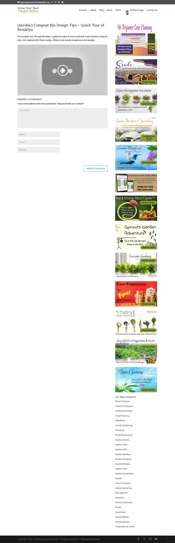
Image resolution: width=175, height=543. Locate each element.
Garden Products (123, 459)
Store (118, 10)
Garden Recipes (123, 464)
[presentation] (36, 159)
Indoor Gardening (123, 488)
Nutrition (119, 497)
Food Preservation (124, 435)
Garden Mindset (123, 454)
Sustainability (122, 517)
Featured (119, 430)
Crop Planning (122, 415)
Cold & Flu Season (124, 406)
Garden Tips (121, 468)
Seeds (118, 507)
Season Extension (124, 502)
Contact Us (152, 10)
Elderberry (120, 420)
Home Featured (122, 483)
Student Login (137, 10)
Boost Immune (122, 401)
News (109, 10)
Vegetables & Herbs (125, 526)
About (93, 10)
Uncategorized (122, 521)
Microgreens (121, 493)
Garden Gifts (121, 444)
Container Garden (123, 411)
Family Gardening (123, 425)
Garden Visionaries (124, 473)
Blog (101, 10)
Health (118, 478)
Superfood (120, 512)
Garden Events (122, 440)
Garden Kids (121, 449)
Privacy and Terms (90, 539)
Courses (83, 10)
